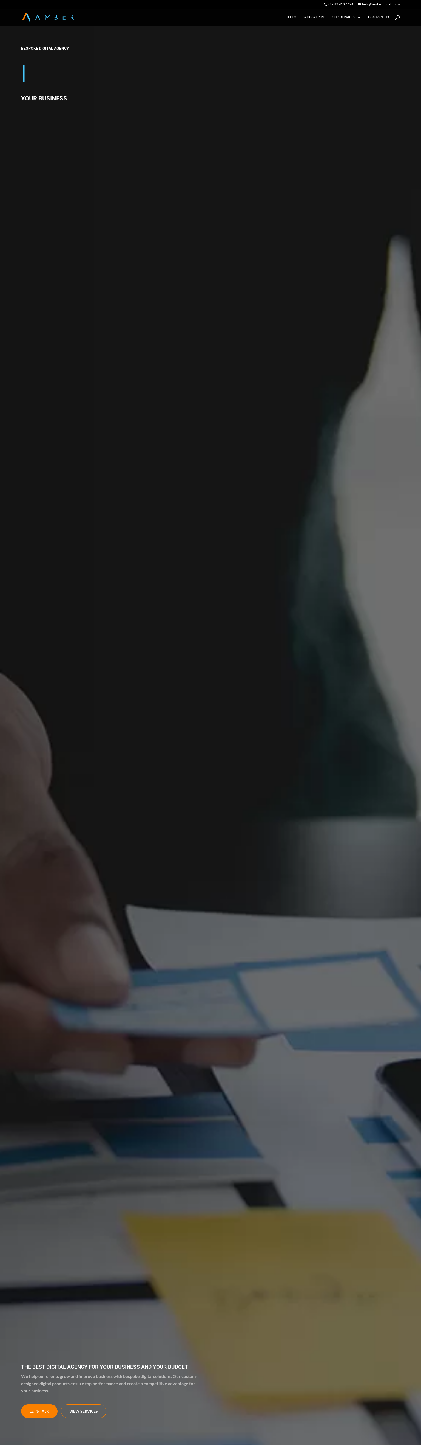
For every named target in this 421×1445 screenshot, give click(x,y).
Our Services (343, 17)
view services (83, 1411)
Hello (291, 17)
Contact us (378, 17)
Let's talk (39, 1411)
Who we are (314, 17)
